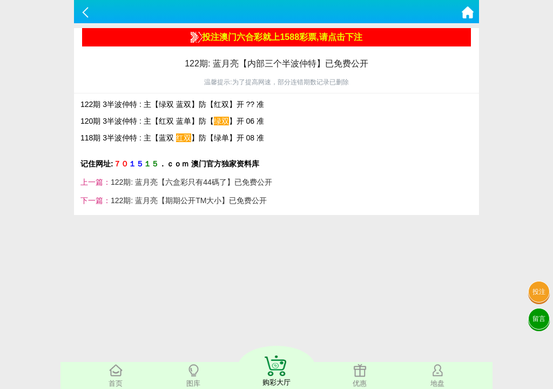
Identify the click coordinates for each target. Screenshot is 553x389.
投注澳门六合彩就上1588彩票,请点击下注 (276, 37)
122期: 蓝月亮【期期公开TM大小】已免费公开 (189, 200)
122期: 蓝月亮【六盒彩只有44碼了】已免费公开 (191, 182)
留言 (538, 319)
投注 (538, 292)
